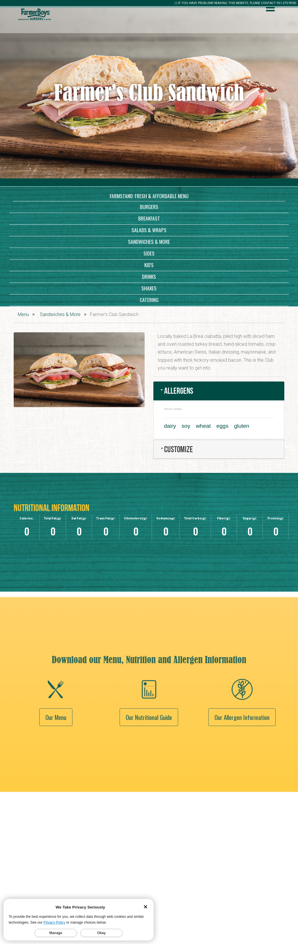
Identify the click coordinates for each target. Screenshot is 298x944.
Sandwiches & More (149, 241)
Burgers (149, 206)
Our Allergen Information (241, 755)
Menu (23, 314)
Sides (149, 253)
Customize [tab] (176, 449)
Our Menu (55, 755)
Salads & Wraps (149, 230)
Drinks (149, 276)
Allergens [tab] (176, 390)
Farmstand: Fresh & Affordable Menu (149, 196)
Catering (149, 300)
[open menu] (270, 8)
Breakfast (149, 218)
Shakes (149, 288)
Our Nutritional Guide (149, 755)
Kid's (149, 265)
